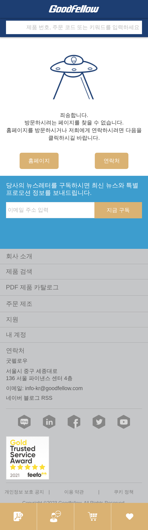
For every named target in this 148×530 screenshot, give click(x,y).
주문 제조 (19, 303)
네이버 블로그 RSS (29, 398)
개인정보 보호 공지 (24, 491)
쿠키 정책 (123, 491)
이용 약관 (74, 491)
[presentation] (36, 226)
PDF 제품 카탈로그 (32, 287)
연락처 (112, 161)
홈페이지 (39, 161)
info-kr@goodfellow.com (54, 388)
